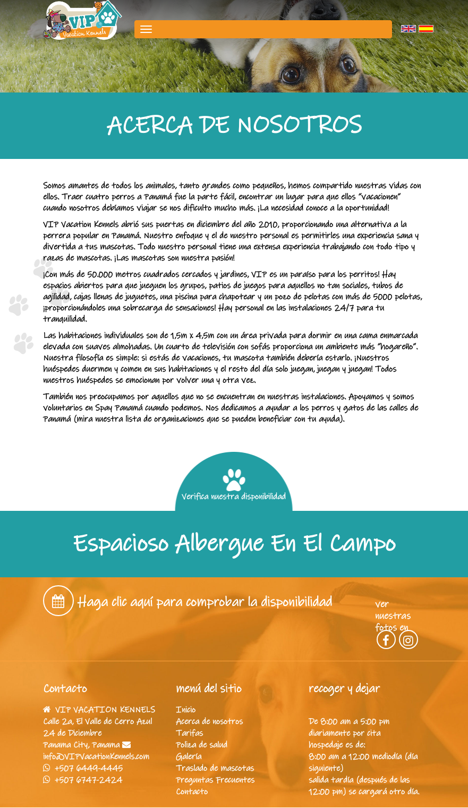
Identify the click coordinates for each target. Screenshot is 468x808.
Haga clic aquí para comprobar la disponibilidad (205, 602)
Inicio (185, 709)
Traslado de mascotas (215, 768)
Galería (188, 756)
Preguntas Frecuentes (215, 780)
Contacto (192, 791)
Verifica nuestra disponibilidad (234, 485)
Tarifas (189, 733)
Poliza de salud (201, 744)
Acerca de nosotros (209, 721)
